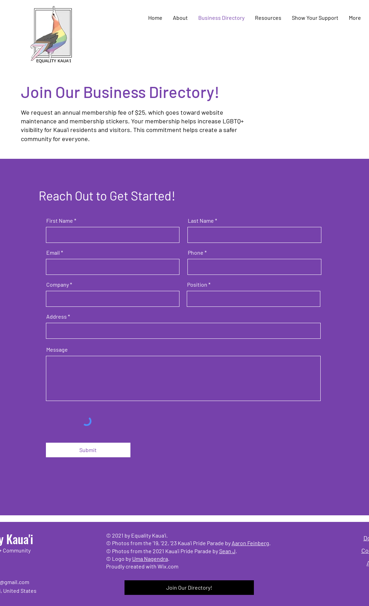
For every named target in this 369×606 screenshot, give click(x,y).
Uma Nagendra (150, 558)
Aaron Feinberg (250, 543)
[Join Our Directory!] (189, 587)
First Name (59, 220)
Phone (195, 252)
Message (57, 349)
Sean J (227, 551)
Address (56, 316)
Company (57, 284)
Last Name (201, 220)
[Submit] (88, 450)
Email (53, 252)
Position (197, 284)
